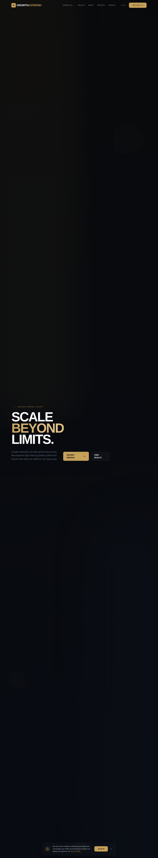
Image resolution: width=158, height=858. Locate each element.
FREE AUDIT (137, 5)
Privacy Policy (75, 856)
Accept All (101, 854)
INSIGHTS (101, 5)
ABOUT (91, 5)
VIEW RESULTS (98, 456)
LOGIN (123, 5)
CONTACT (112, 5)
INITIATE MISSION (76, 456)
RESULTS (81, 5)
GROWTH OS (69, 5)
